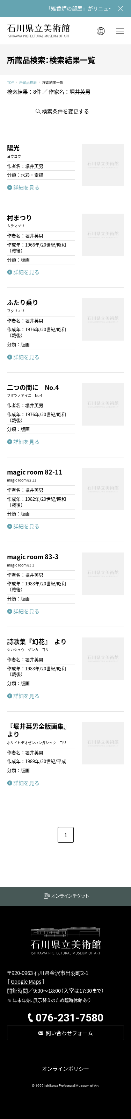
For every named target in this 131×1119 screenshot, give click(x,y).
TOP (10, 82)
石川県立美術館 (38, 30)
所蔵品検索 (28, 82)
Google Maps (26, 981)
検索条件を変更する (65, 111)
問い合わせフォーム (69, 1032)
